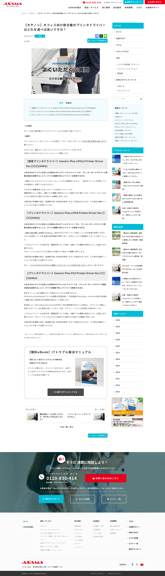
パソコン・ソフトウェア (127, 69)
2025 (118, 326)
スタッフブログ (122, 51)
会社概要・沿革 (98, 526)
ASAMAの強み (74, 7)
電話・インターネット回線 (49, 546)
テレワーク (78, 533)
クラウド (77, 544)
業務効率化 (78, 526)
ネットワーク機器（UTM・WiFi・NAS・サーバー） (54, 537)
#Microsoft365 (131, 123)
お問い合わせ (133, 532)
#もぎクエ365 (120, 123)
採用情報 (129, 7)
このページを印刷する (97, 41)
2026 (118, 320)
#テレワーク (130, 127)
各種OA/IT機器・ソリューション (51, 550)
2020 (118, 359)
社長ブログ (120, 38)
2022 (118, 346)
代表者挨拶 (96, 529)
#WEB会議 (118, 130)
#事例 (117, 113)
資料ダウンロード (51, 498)
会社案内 (117, 7)
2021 (118, 352)
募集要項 (113, 533)
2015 (118, 391)
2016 (118, 385)
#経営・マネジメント (122, 141)
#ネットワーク (125, 113)
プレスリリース (123, 90)
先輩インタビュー (116, 529)
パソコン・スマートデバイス (49, 529)
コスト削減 (78, 537)
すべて (118, 32)
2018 (118, 372)
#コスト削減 (119, 134)
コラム (119, 45)
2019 (118, 365)
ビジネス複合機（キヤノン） (129, 64)
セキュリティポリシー (115, 573)
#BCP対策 (128, 134)
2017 (118, 378)
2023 (118, 339)
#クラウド (127, 130)
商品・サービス (92, 7)
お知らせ (121, 86)
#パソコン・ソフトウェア (124, 120)
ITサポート (43, 526)
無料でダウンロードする (65, 392)
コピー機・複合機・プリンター (50, 533)
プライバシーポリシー (98, 573)
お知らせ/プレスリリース (126, 79)
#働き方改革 (119, 137)
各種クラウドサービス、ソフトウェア (52, 543)
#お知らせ (118, 117)
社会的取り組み (98, 537)
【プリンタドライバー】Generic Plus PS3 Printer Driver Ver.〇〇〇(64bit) (59, 114)
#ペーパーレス (130, 137)
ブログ (139, 7)
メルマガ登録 (82, 499)
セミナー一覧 (114, 499)
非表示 (68, 103)
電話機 (120, 73)
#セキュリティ (120, 127)
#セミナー (134, 141)
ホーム (24, 13)
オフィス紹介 (97, 533)
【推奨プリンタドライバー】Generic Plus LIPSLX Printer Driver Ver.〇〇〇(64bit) (62, 108)
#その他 (27, 41)
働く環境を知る (115, 526)
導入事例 (106, 7)
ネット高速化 (78, 540)
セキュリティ (78, 529)
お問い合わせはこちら (105, 478)
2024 (118, 333)
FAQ (118, 58)
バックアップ (78, 547)
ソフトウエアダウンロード (92, 141)
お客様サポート (153, 7)
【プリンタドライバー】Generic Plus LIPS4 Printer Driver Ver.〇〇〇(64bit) (60, 111)
